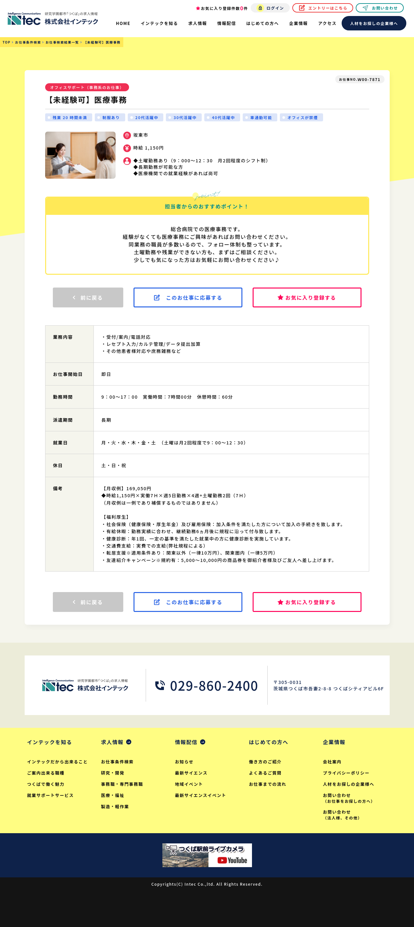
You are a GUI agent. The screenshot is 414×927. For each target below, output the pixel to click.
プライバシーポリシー (346, 773)
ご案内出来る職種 (46, 773)
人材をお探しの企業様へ (374, 23)
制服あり (111, 117)
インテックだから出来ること (57, 762)
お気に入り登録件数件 (224, 8)
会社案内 (332, 762)
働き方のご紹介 (265, 762)
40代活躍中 (223, 117)
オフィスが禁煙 (303, 117)
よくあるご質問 (265, 773)
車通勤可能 (261, 117)
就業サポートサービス (50, 795)
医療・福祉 (113, 795)
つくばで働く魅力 (46, 784)
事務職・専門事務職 (122, 784)
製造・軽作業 (115, 806)
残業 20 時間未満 (70, 117)
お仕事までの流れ (268, 784)
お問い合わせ (385, 8)
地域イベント (189, 784)
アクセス (327, 23)
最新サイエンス (191, 773)
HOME (123, 23)
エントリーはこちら (327, 8)
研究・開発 (113, 773)
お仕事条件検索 (117, 762)
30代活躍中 (185, 117)
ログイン (275, 8)
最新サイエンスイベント (200, 795)
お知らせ (184, 762)
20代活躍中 (146, 117)
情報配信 (186, 742)
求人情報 (112, 742)
